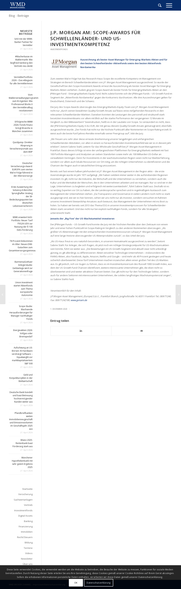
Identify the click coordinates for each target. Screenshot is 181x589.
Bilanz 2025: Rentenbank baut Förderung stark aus (23, 443)
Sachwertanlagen (23, 499)
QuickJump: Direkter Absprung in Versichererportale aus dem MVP (21, 147)
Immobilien (27, 531)
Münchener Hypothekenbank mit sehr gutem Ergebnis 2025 (22, 462)
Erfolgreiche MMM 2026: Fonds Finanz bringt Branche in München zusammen (22, 126)
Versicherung (25, 494)
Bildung (29, 542)
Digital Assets (25, 515)
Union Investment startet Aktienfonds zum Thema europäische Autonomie (23, 289)
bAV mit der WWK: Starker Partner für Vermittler (23, 42)
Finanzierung (26, 526)
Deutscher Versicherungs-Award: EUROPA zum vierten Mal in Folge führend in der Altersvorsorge (21, 169)
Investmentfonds (59, 49)
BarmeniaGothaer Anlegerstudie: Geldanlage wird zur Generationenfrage (23, 266)
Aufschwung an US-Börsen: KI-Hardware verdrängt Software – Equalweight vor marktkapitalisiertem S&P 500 (22, 355)
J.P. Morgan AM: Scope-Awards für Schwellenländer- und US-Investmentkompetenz (95, 38)
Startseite (27, 488)
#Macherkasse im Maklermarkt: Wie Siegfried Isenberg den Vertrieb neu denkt (21, 61)
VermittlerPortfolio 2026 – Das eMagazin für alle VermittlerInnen (21, 80)
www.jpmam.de (79, 300)
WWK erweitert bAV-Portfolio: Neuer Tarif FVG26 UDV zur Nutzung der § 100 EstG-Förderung (22, 223)
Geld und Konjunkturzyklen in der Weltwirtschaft (21, 378)
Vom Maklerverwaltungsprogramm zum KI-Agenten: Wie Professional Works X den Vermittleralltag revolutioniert (23, 102)
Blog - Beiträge (19, 16)
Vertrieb (28, 505)
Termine (28, 548)
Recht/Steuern (25, 537)
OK (75, 582)
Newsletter (27, 558)
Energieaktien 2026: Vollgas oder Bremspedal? (23, 333)
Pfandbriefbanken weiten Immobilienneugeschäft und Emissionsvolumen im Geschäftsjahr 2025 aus (21, 421)
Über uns (28, 564)
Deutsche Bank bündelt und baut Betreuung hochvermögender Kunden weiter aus (21, 397)
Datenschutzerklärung (99, 582)
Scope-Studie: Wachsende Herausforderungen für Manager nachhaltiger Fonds (21, 312)
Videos (29, 553)
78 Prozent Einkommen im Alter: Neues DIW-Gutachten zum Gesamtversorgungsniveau (22, 246)
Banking (28, 521)
